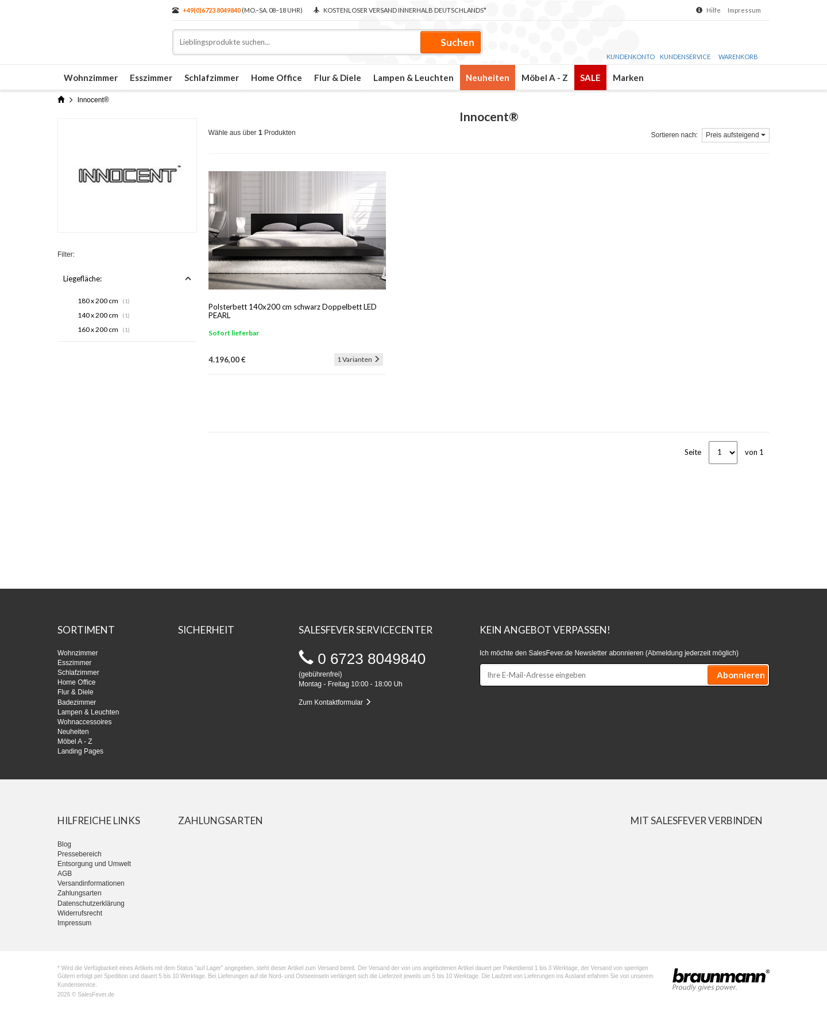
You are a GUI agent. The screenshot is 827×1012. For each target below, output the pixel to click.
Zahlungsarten (79, 893)
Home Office (276, 77)
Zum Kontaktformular (335, 702)
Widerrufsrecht (79, 913)
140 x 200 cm (104, 315)
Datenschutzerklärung (91, 903)
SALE (590, 77)
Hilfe (713, 10)
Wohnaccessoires (84, 722)
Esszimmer (151, 77)
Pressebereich (79, 854)
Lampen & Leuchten (413, 77)
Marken (628, 77)
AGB (64, 874)
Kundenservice (685, 45)
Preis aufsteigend (736, 135)
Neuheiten (487, 77)
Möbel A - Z (544, 77)
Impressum (744, 10)
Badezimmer (76, 702)
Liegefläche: (127, 278)
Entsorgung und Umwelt (94, 864)
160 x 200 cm (104, 329)
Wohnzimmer (91, 77)
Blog (64, 844)
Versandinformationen (91, 883)
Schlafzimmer (211, 77)
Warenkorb (738, 46)
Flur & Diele (337, 77)
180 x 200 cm (104, 300)
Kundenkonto (630, 45)
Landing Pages (80, 751)
